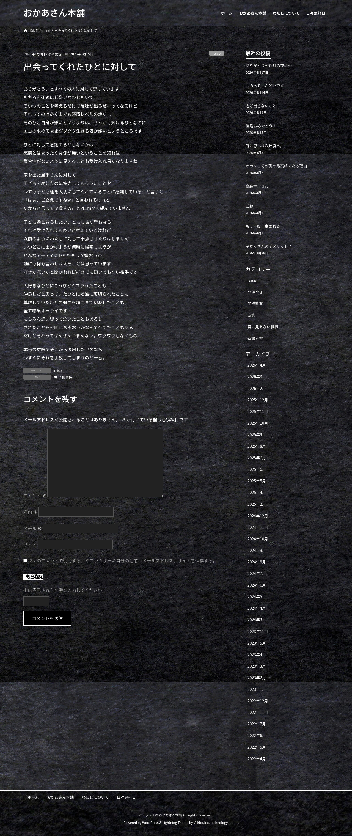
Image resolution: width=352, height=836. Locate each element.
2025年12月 (258, 400)
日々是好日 (126, 797)
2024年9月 (257, 550)
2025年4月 (257, 492)
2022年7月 (257, 724)
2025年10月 (258, 423)
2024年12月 (258, 515)
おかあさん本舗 (60, 797)
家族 (251, 315)
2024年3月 (257, 619)
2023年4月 (257, 654)
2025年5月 (257, 480)
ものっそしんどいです (265, 85)
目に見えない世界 (263, 326)
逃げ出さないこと (261, 105)
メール (32, 528)
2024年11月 (258, 527)
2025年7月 (257, 457)
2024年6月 (257, 585)
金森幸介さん (257, 186)
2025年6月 (257, 469)
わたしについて (95, 797)
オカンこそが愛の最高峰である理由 (276, 166)
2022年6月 (257, 735)
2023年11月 (258, 631)
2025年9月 (257, 434)
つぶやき (255, 292)
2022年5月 (257, 747)
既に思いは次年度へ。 (265, 145)
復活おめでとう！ (261, 125)
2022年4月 (257, 758)
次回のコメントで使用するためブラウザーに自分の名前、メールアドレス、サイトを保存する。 (122, 560)
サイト (30, 544)
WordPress (150, 822)
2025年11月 (258, 411)
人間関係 (65, 377)
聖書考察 (255, 338)
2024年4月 (257, 608)
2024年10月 (258, 538)
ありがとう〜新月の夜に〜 (269, 65)
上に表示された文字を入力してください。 (65, 590)
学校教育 (255, 303)
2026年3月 (257, 376)
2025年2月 (257, 504)
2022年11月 (258, 712)
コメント (34, 495)
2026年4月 (257, 365)
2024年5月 (257, 596)
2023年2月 (257, 677)
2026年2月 (257, 388)
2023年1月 (257, 689)
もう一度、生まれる (263, 226)
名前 (30, 511)
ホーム (33, 797)
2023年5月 (257, 643)
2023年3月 (257, 666)
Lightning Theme (175, 822)
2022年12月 (258, 700)
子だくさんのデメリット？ (269, 246)
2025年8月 (257, 446)
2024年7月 (257, 573)
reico (217, 53)
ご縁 (249, 206)
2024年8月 (257, 562)
